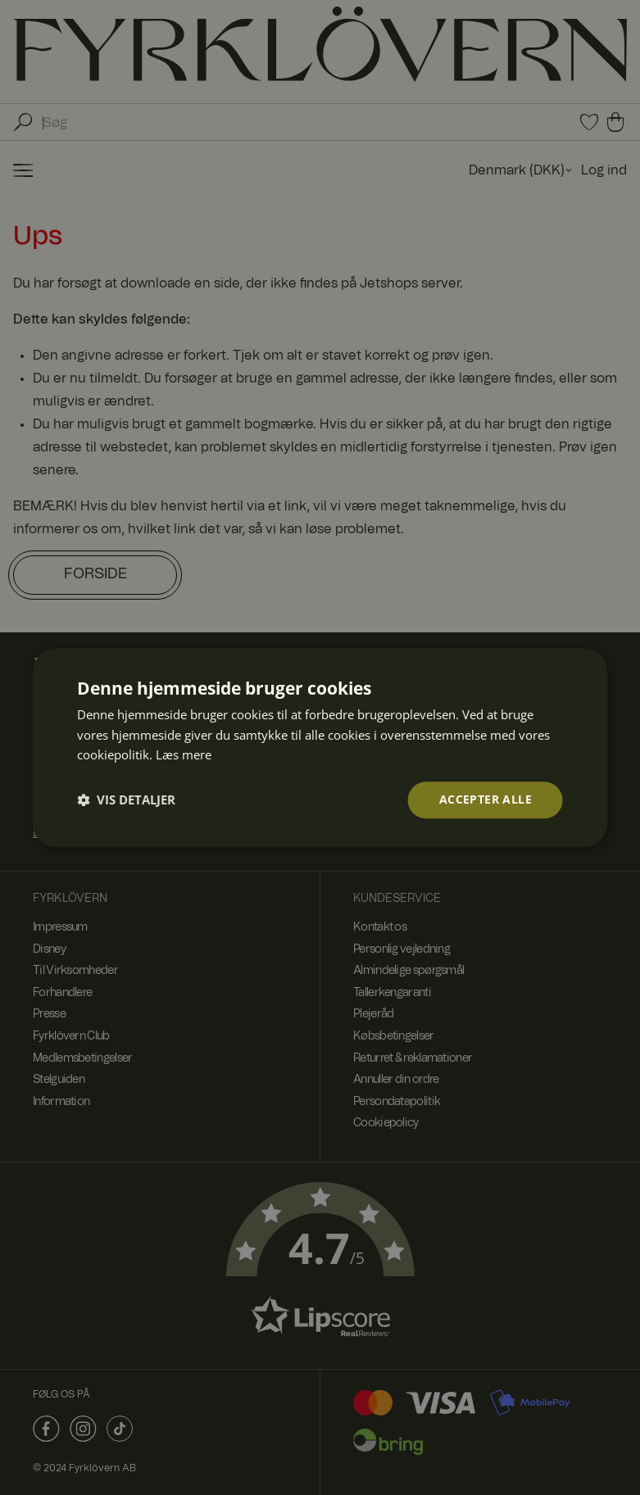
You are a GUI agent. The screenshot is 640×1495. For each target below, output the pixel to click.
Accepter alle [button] (485, 799)
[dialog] (320, 747)
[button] (126, 800)
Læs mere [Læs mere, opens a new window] (183, 755)
